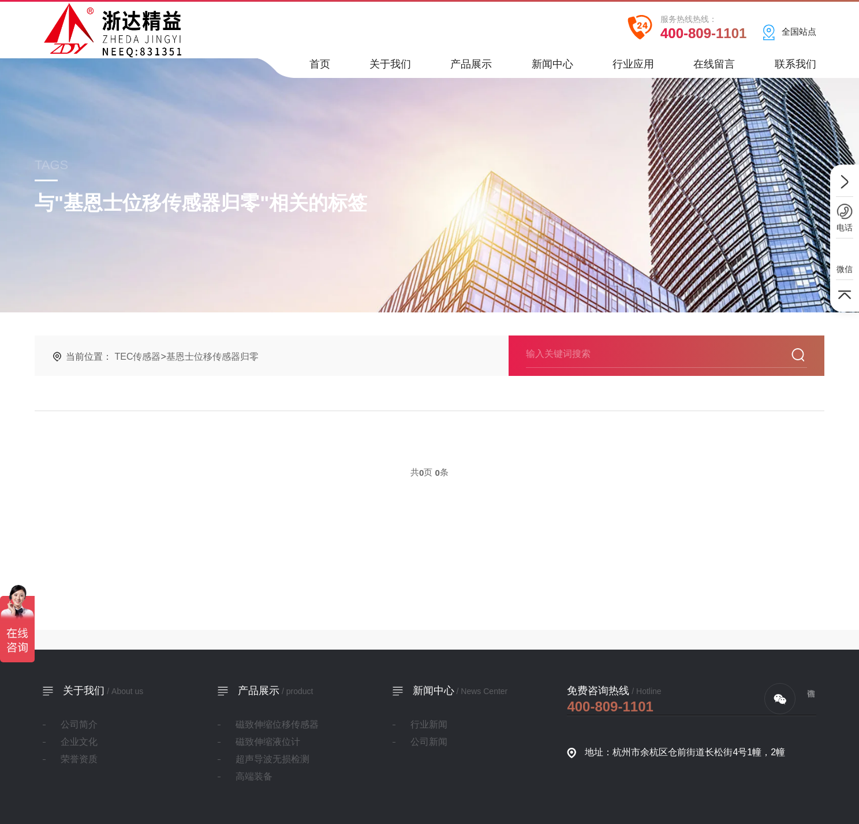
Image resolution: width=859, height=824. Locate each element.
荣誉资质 (79, 759)
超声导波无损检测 (272, 759)
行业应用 (633, 67)
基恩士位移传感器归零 (212, 356)
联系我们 (795, 67)
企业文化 (79, 742)
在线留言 (714, 67)
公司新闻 (428, 742)
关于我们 (390, 67)
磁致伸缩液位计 (268, 742)
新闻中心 (552, 67)
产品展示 (471, 67)
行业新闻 (428, 724)
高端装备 (254, 776)
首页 (319, 67)
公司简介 (79, 724)
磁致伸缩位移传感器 (277, 724)
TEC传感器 (137, 356)
